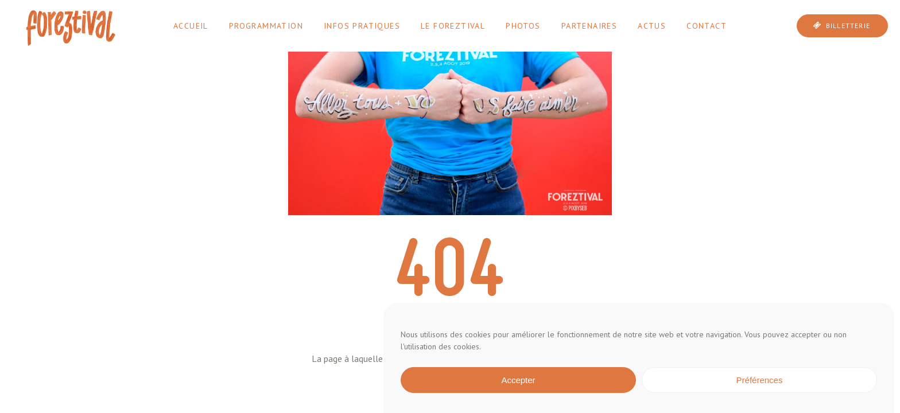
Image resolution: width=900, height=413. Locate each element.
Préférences (759, 380)
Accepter (518, 380)
